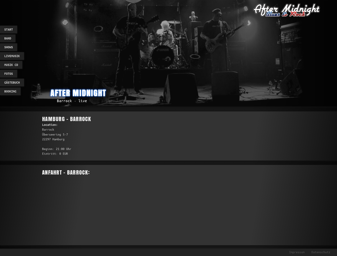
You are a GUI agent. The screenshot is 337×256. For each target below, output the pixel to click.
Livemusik (12, 56)
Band (7, 38)
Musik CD (11, 65)
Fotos (8, 73)
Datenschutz (320, 252)
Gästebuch (12, 82)
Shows (8, 47)
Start (8, 29)
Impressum (297, 252)
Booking (10, 91)
